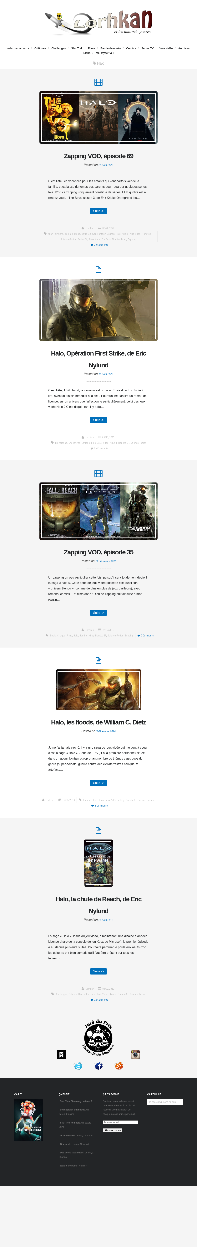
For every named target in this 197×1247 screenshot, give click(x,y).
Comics (131, 48)
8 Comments (141, 862)
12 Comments (99, 1060)
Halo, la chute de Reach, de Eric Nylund (98, 963)
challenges (72, 462)
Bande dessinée (110, 48)
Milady (92, 862)
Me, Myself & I (105, 52)
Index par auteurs (18, 48)
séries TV (83, 255)
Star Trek (77, 48)
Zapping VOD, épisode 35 (98, 579)
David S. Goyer (90, 249)
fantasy (104, 249)
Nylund (113, 462)
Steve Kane (96, 255)
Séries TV (147, 48)
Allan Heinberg (54, 249)
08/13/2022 (108, 457)
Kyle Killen (139, 249)
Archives (183, 48)
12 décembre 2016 (106, 595)
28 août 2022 (106, 179)
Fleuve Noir (82, 1055)
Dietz (65, 862)
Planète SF (125, 462)
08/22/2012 (108, 1049)
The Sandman (123, 255)
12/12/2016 (108, 665)
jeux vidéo (102, 462)
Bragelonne (58, 462)
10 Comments (99, 260)
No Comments (99, 468)
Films (91, 48)
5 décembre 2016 (106, 786)
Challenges (58, 48)
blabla (66, 249)
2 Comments (99, 676)
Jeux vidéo (166, 48)
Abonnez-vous (112, 1190)
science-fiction (68, 255)
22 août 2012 (106, 979)
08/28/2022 (108, 244)
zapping (136, 255)
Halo (121, 249)
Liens (87, 52)
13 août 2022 (106, 392)
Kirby (100, 671)
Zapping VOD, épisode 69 (98, 163)
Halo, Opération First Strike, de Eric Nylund (98, 376)
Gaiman (114, 249)
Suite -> (98, 226)
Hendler (92, 671)
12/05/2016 (108, 856)
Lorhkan (88, 244)
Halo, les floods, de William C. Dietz (98, 770)
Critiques (40, 48)
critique (76, 249)
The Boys (109, 255)
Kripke (129, 249)
